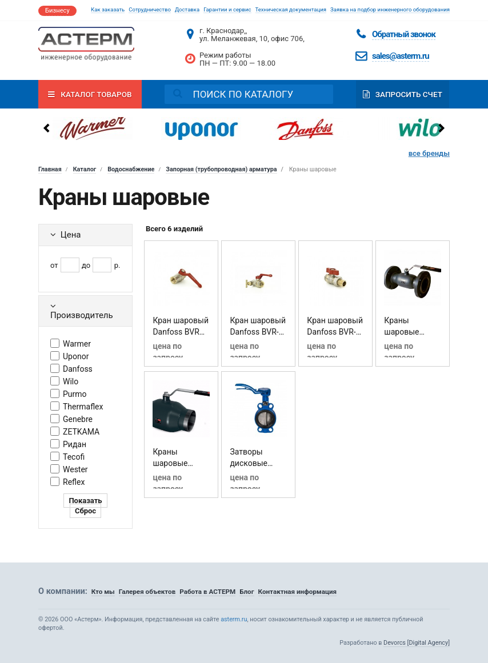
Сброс (85, 511)
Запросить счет (402, 94)
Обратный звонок (403, 34)
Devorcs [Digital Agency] (416, 642)
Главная (50, 169)
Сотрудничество (150, 9)
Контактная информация (297, 592)
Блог (246, 592)
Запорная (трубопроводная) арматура (221, 169)
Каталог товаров (90, 94)
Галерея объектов (147, 592)
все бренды (429, 153)
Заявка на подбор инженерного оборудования (390, 9)
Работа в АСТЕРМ (207, 592)
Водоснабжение (130, 169)
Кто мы (103, 592)
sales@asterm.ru (400, 56)
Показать (85, 500)
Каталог (85, 169)
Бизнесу (57, 10)
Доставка (187, 9)
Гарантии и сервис (227, 9)
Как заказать (108, 9)
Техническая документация (291, 9)
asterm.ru (234, 619)
